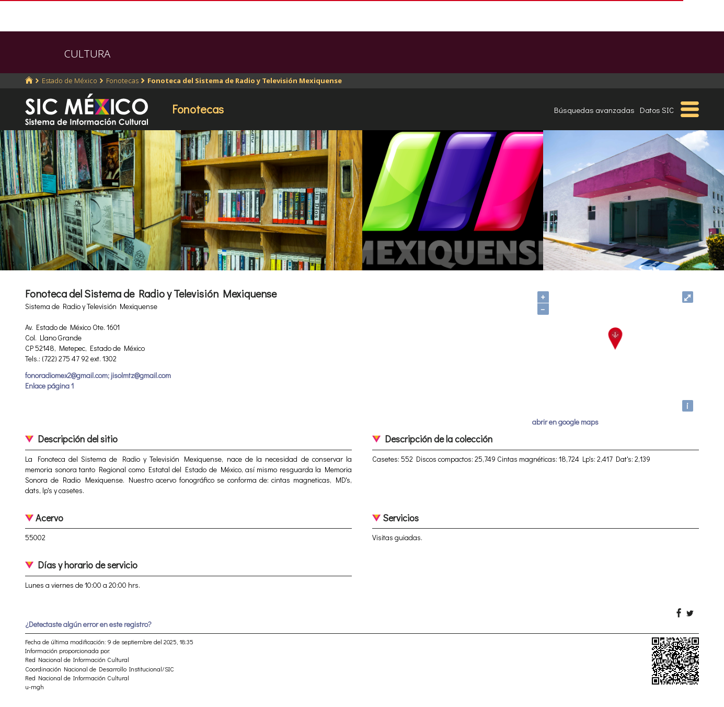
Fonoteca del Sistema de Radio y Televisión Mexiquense (244, 80)
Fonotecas (122, 80)
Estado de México (69, 80)
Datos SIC (657, 110)
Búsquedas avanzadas (594, 110)
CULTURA (87, 54)
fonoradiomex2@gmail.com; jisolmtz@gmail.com (98, 375)
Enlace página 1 (49, 386)
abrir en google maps (565, 422)
